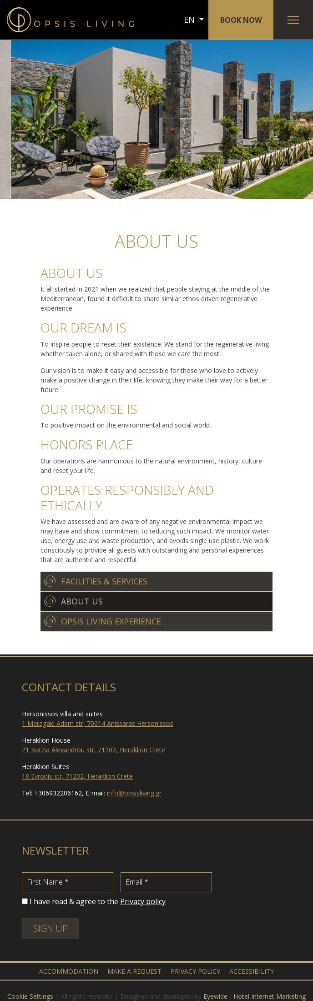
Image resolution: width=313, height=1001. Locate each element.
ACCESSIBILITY (251, 971)
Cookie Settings (30, 996)
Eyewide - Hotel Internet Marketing (254, 996)
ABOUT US (82, 601)
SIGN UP (50, 928)
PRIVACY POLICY (195, 971)
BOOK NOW (241, 20)
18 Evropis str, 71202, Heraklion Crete (77, 776)
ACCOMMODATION (68, 971)
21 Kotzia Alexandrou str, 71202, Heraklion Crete (93, 749)
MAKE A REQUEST (134, 971)
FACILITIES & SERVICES (104, 581)
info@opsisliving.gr (134, 793)
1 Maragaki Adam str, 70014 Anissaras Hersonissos (97, 723)
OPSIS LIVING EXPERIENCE (111, 621)
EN (190, 19)
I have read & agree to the (98, 901)
